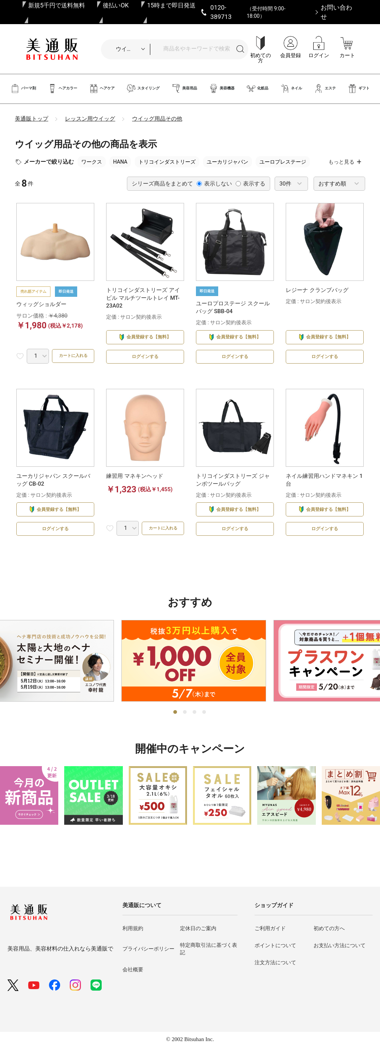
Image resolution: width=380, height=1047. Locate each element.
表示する (250, 183)
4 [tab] (204, 731)
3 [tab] (195, 731)
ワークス (91, 162)
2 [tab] (185, 731)
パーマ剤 (23, 88)
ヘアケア (102, 88)
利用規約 (132, 928)
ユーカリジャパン (227, 162)
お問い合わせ (336, 12)
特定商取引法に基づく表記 (208, 948)
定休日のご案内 (198, 928)
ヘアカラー (62, 88)
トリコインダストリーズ (167, 162)
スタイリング (143, 88)
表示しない (214, 183)
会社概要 (132, 969)
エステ (325, 88)
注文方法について (275, 962)
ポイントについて (275, 945)
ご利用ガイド (270, 928)
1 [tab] (175, 731)
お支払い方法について (340, 945)
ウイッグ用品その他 (157, 118)
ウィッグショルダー (41, 304)
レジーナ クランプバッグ (317, 290)
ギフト (359, 88)
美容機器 (222, 88)
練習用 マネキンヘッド (134, 485)
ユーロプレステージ (282, 162)
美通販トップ (31, 118)
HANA (120, 162)
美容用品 (184, 88)
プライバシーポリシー (148, 949)
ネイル (291, 88)
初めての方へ (329, 928)
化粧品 (257, 88)
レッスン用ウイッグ (90, 118)
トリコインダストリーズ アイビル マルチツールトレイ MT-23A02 (143, 298)
